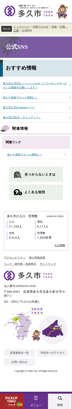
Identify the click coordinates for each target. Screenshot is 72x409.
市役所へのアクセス (53, 352)
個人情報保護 (37, 257)
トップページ (21, 26)
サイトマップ (48, 264)
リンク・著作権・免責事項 (20, 264)
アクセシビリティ (14, 257)
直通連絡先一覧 (19, 352)
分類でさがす (40, 26)
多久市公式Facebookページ (19, 107)
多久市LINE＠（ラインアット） (22, 117)
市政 (54, 26)
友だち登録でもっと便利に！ (20, 97)
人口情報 (59, 245)
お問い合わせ (19, 362)
